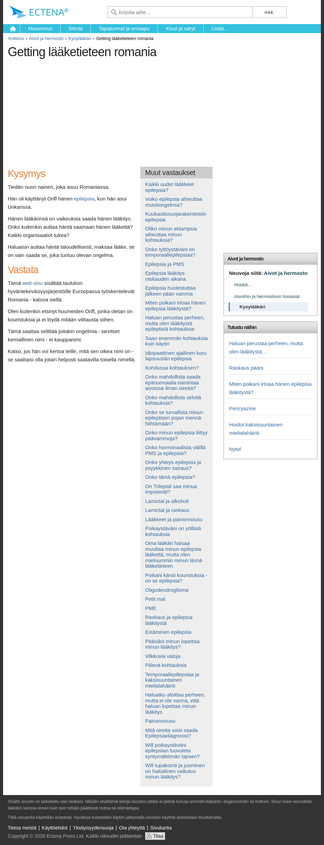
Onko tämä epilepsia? (170, 477)
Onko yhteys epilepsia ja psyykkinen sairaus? (173, 465)
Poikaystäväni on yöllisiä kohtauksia (173, 531)
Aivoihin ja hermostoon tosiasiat (267, 296)
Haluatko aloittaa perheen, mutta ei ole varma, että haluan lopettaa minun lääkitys (175, 703)
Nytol (235, 449)
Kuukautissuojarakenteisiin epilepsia (175, 217)
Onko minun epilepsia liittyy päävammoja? (176, 435)
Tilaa (158, 836)
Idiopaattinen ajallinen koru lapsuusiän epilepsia (175, 356)
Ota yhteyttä (132, 828)
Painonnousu (160, 721)
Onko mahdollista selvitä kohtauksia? (173, 400)
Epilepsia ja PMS (164, 264)
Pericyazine (242, 408)
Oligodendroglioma (166, 590)
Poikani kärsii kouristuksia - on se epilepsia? (176, 578)
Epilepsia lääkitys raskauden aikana (165, 276)
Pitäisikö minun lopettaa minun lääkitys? (172, 644)
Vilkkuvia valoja (162, 656)
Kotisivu (16, 38)
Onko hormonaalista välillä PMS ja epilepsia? (175, 450)
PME (150, 608)
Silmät (75, 28)
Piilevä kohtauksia (165, 665)
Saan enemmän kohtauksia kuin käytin (176, 341)
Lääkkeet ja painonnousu (174, 519)
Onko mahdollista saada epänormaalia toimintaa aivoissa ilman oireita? (173, 382)
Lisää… (220, 28)
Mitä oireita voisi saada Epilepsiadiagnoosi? (171, 733)
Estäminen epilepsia (168, 632)
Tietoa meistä (22, 828)
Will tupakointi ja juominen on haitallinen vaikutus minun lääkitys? (175, 771)
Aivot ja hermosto (46, 38)
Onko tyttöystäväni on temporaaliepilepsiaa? (170, 252)
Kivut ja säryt (180, 28)
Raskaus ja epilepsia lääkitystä (169, 620)
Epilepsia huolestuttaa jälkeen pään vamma (170, 291)
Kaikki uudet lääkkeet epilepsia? (169, 187)
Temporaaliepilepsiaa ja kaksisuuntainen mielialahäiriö (172, 680)
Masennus (40, 28)
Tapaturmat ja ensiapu (124, 28)
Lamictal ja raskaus (167, 510)
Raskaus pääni (246, 368)
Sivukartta (161, 828)
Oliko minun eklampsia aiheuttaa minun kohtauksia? (171, 234)
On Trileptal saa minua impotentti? (171, 489)
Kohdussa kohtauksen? (172, 368)
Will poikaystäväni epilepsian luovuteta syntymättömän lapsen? (172, 750)
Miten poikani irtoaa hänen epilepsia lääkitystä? (175, 305)
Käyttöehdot (55, 828)
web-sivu (32, 283)
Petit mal (155, 599)
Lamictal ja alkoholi (167, 501)
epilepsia (84, 199)
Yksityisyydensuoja (93, 828)
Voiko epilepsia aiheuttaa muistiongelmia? (173, 202)
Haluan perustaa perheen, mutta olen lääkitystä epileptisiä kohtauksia (175, 323)
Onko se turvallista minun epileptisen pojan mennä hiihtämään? (174, 417)
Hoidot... (242, 284)
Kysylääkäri (79, 38)
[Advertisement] (133, 110)
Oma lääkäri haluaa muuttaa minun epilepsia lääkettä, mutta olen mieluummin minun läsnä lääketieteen (173, 554)
